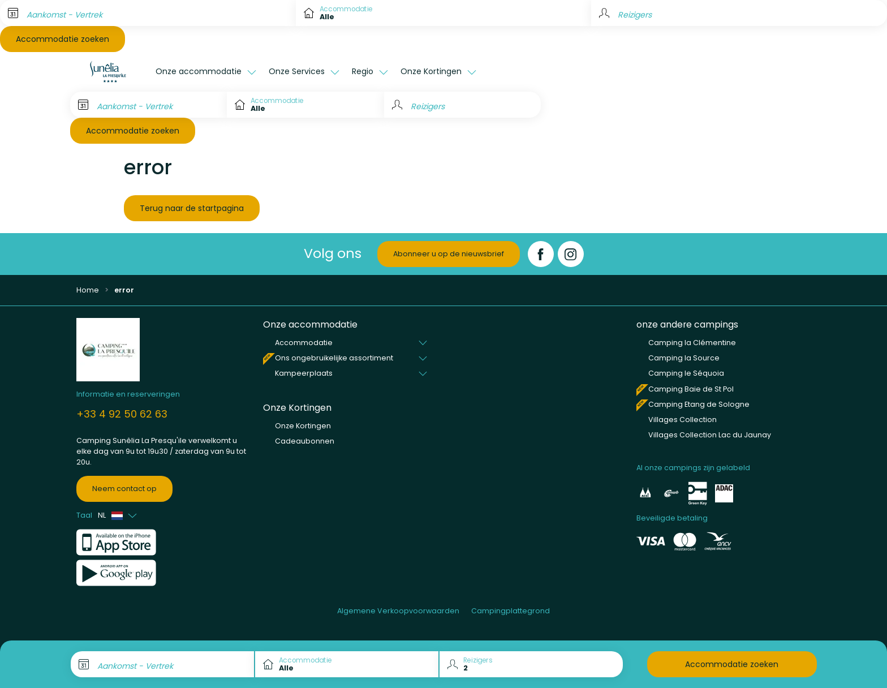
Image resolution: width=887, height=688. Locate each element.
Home (87, 290)
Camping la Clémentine (692, 342)
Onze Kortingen (303, 426)
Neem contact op (124, 488)
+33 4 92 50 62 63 (121, 414)
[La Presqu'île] (109, 71)
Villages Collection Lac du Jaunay (709, 435)
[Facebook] (541, 254)
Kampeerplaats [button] (304, 373)
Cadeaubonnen (304, 441)
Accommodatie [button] (304, 342)
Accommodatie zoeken (62, 39)
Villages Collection (682, 419)
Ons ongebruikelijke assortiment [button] (334, 358)
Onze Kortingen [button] (432, 71)
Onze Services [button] (298, 71)
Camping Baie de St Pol (691, 389)
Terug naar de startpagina (192, 208)
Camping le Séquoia (686, 373)
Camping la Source (684, 358)
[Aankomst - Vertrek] (148, 13)
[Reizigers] (462, 105)
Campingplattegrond (510, 611)
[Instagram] (571, 254)
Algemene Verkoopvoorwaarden (398, 611)
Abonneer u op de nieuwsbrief (448, 254)
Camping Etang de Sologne (699, 404)
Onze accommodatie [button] (200, 71)
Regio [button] (364, 71)
